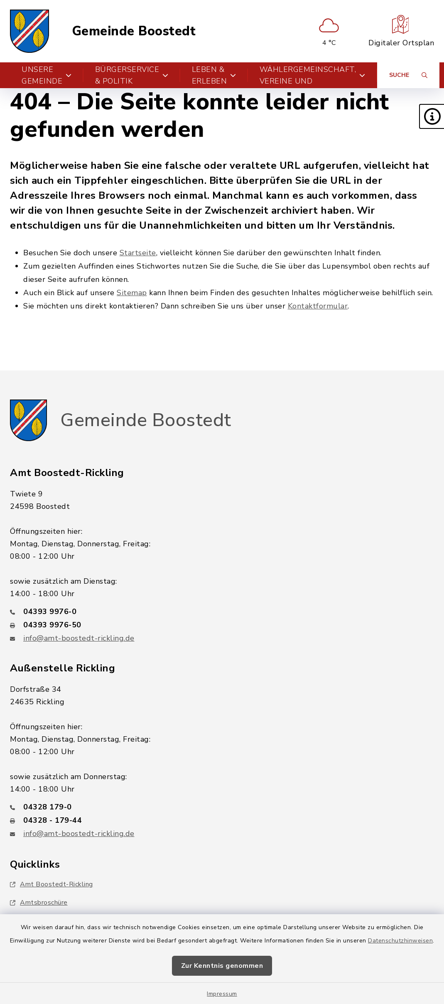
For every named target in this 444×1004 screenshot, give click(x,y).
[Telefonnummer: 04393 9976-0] (222, 612)
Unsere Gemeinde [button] (47, 75)
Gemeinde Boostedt (134, 31)
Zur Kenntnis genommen (222, 965)
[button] (431, 116)
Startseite (138, 253)
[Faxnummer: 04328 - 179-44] (222, 820)
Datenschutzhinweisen (400, 941)
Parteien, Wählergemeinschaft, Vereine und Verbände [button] (313, 75)
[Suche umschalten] (408, 75)
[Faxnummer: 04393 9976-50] (222, 625)
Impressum (222, 994)
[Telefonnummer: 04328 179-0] (222, 807)
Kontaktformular (318, 306)
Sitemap (132, 293)
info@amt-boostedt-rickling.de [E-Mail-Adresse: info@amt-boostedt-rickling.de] (79, 638)
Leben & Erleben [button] (214, 75)
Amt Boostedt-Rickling (51, 884)
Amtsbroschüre (39, 902)
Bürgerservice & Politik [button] (132, 75)
